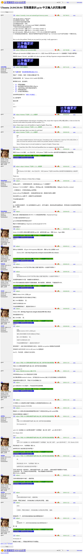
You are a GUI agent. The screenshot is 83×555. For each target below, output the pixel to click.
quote (74, 15)
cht (5, 2)
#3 (16, 84)
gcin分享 (22, 2)
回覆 (17, 72)
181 (14, 15)
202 (14, 407)
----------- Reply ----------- (7, 12)
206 (14, 475)
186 (14, 132)
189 (14, 180)
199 (14, 371)
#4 (16, 86)
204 (14, 437)
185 (14, 127)
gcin (16, 2)
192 (14, 246)
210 (14, 535)
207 (14, 492)
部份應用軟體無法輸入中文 (30, 72)
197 (14, 326)
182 (14, 50)
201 (14, 399)
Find (68, 2)
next (11, 543)
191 (14, 228)
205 (14, 455)
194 (14, 271)
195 (14, 291)
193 (14, 264)
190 (14, 211)
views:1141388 (5, 553)
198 (14, 362)
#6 (16, 89)
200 (14, 382)
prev (2, 543)
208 (14, 502)
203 (14, 416)
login (78, 2)
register (80, 2)
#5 (16, 88)
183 (14, 67)
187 (14, 149)
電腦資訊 (10, 2)
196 (14, 308)
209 (14, 518)
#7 (16, 91)
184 (14, 114)
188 (14, 166)
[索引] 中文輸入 (30, 94)
